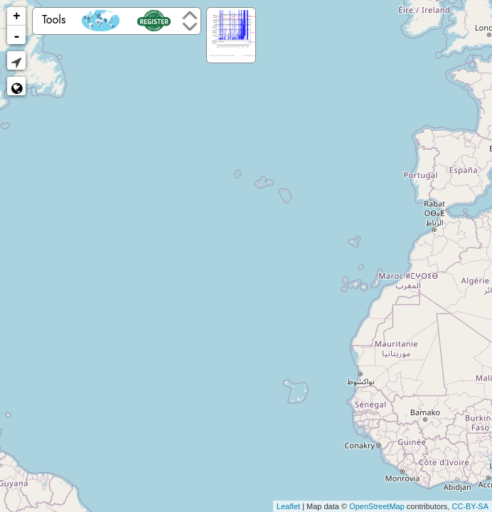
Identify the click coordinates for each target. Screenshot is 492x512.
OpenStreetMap (377, 506)
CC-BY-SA (469, 506)
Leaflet (288, 506)
